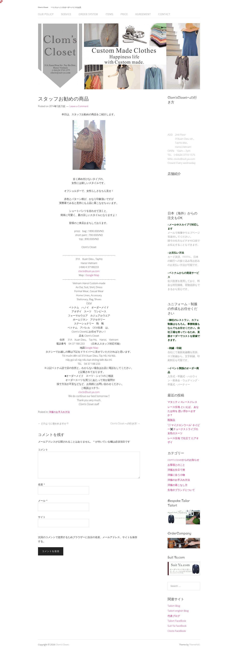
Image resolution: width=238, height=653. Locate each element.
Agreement (143, 14)
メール (42, 500)
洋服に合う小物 (176, 474)
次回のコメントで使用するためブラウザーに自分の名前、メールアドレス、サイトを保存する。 (87, 539)
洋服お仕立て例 (176, 469)
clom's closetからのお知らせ (183, 459)
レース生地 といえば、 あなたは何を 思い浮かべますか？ (183, 411)
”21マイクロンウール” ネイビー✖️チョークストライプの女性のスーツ (184, 429)
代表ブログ (174, 615)
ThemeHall (194, 644)
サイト (41, 517)
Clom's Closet (62, 644)
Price (124, 14)
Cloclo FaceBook (177, 631)
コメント (43, 449)
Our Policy (46, 14)
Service (66, 14)
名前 (41, 484)
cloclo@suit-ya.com (89, 271)
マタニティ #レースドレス (182, 402)
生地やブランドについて (181, 489)
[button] (89, 408)
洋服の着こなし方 (177, 485)
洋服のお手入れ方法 (59, 411)
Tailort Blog (174, 605)
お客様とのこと (176, 464)
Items (109, 14)
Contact (164, 14)
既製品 (171, 420)
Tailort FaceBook (177, 620)
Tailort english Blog (178, 610)
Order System (88, 14)
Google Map (92, 275)
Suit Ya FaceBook (177, 625)
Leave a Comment (79, 106)
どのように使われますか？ (53, 423)
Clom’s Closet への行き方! (125, 423)
